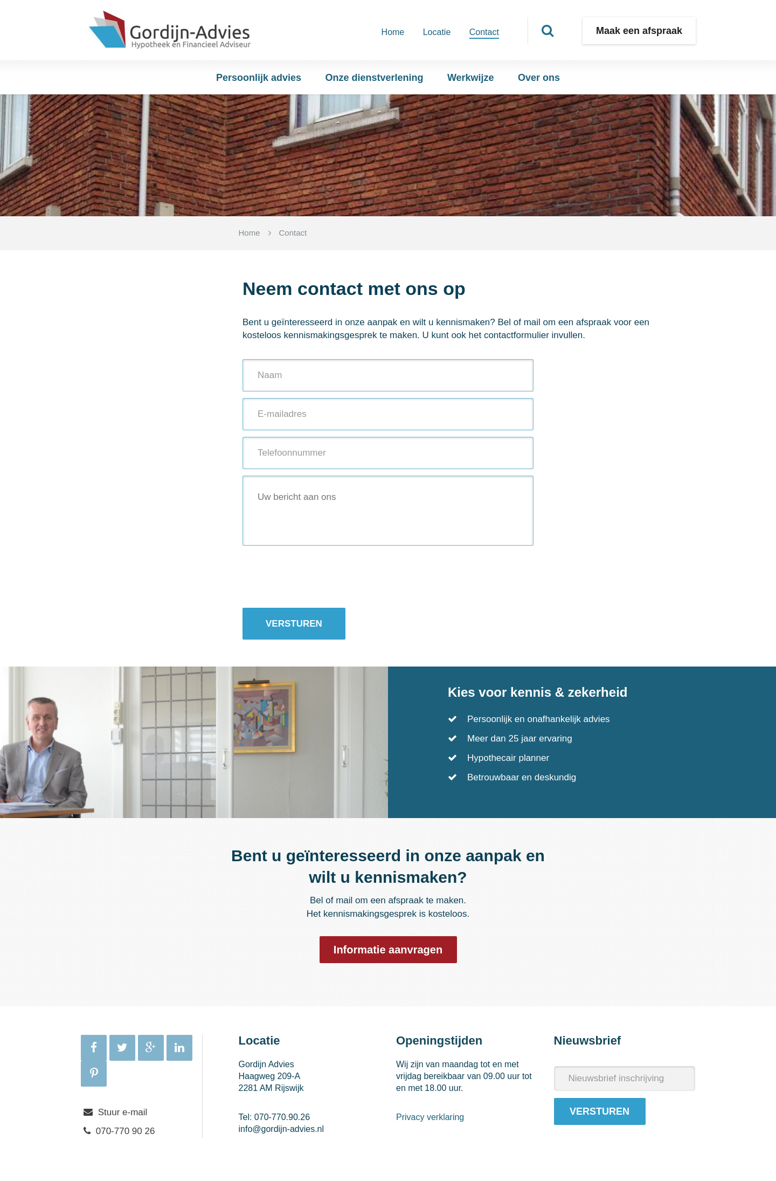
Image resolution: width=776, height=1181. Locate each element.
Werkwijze (470, 77)
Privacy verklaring (430, 1117)
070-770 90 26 (125, 1131)
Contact (484, 32)
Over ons (539, 77)
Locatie (437, 32)
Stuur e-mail (123, 1112)
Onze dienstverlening (374, 77)
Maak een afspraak (639, 30)
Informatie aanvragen (388, 950)
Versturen (294, 624)
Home (393, 32)
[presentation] (324, 577)
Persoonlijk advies (258, 77)
